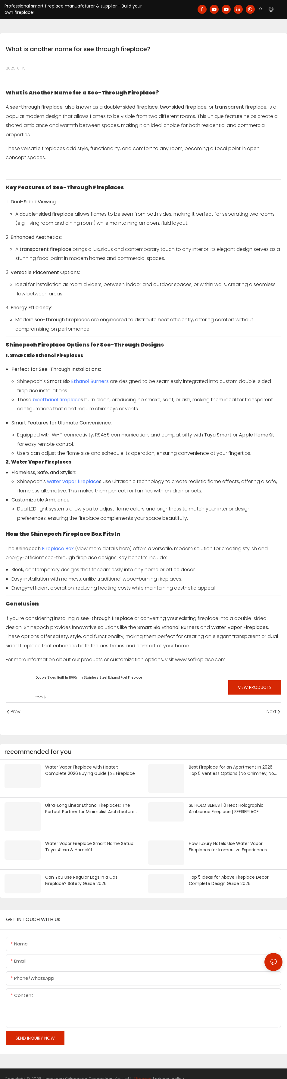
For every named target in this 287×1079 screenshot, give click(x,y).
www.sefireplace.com (200, 659)
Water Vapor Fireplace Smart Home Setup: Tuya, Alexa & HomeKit (89, 843)
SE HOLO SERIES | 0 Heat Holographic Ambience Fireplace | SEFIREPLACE (226, 806)
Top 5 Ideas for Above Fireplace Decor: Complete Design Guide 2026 (229, 870)
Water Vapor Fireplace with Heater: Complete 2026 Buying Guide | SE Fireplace (90, 770)
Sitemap (142, 1068)
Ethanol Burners (90, 381)
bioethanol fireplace (57, 399)
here (124, 548)
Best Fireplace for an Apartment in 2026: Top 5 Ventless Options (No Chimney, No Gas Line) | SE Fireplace (231, 770)
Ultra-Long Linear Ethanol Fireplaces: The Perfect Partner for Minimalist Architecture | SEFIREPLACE (91, 806)
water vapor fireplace (73, 481)
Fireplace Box (58, 548)
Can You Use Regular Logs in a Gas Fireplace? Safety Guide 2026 (81, 870)
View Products (255, 687)
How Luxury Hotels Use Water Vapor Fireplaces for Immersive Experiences (228, 843)
